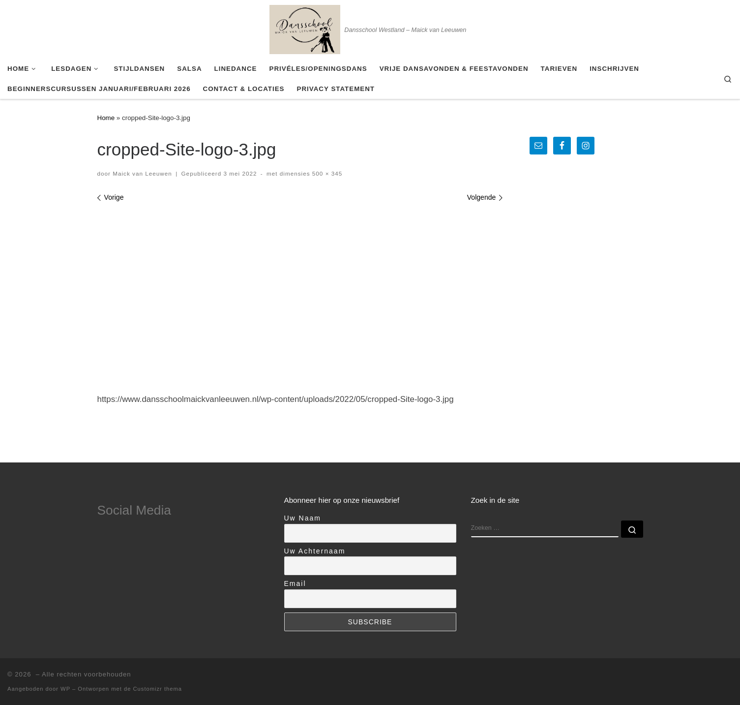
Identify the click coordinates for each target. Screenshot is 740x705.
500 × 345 (326, 173)
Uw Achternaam (315, 551)
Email (295, 583)
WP (65, 689)
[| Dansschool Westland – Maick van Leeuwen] (304, 28)
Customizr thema (157, 689)
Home (106, 118)
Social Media (134, 510)
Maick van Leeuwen (142, 173)
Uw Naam (302, 518)
